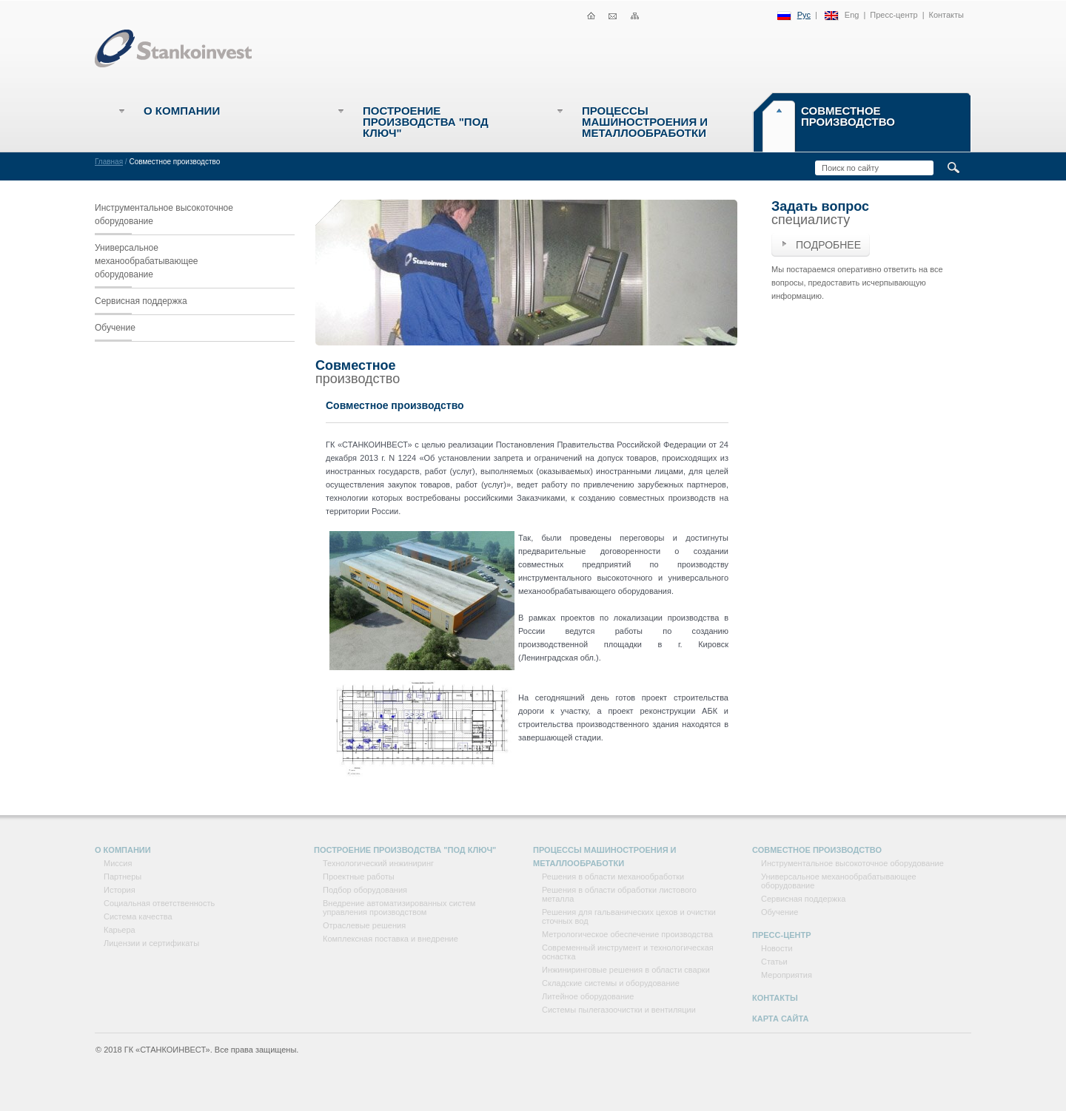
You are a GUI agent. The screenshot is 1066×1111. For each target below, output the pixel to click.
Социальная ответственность (159, 903)
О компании (182, 110)
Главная (109, 162)
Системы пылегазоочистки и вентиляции (619, 1009)
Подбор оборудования (365, 889)
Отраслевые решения (364, 925)
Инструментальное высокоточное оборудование (164, 214)
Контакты (946, 14)
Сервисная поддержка (141, 301)
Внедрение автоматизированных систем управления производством (399, 907)
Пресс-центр (893, 14)
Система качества (138, 916)
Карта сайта (780, 1018)
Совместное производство (848, 116)
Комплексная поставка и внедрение (390, 938)
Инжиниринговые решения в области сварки (626, 969)
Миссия (118, 863)
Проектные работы (359, 876)
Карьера (119, 929)
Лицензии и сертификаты (151, 943)
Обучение (115, 328)
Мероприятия (786, 974)
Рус (804, 14)
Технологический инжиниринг (378, 863)
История (119, 889)
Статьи (774, 961)
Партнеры (122, 876)
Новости (777, 948)
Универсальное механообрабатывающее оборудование (146, 261)
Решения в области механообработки (613, 876)
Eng (852, 14)
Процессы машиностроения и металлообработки (645, 121)
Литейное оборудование (588, 996)
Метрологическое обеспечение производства (627, 934)
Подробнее (828, 245)
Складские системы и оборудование (611, 983)
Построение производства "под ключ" (426, 121)
